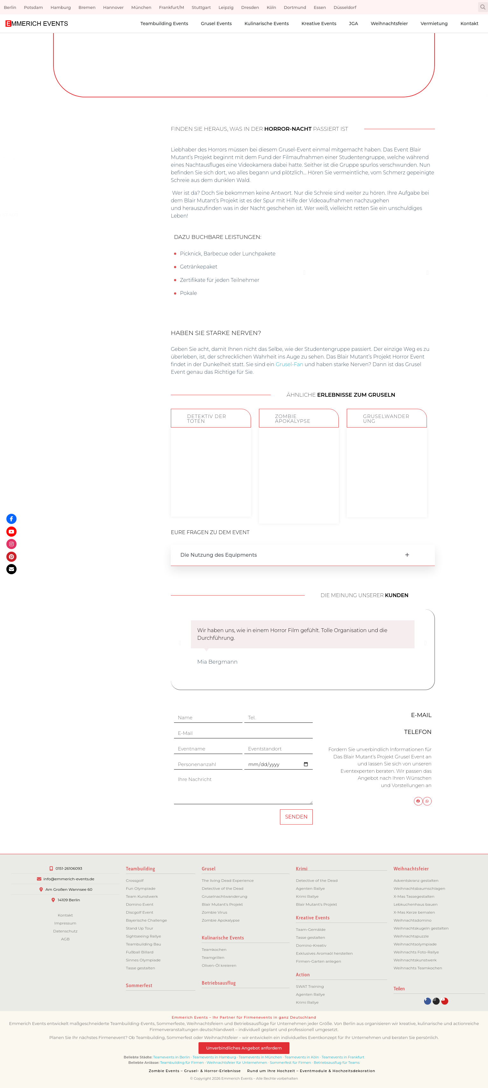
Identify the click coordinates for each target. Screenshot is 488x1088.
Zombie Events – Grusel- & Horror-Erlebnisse (195, 1071)
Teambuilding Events (164, 23)
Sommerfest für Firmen (290, 1062)
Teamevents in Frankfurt (343, 1057)
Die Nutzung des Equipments (218, 555)
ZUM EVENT (211, 497)
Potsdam (33, 7)
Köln (271, 7)
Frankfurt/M (171, 7)
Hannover (113, 7)
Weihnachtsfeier (389, 23)
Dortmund (295, 7)
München (141, 7)
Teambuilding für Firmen (182, 1062)
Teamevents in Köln (302, 1057)
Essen (320, 7)
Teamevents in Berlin (171, 1057)
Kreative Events (319, 23)
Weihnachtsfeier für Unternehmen (237, 1062)
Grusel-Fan (289, 364)
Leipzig (226, 7)
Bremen (87, 7)
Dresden (250, 7)
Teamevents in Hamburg (215, 1057)
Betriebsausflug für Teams (336, 1062)
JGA (353, 23)
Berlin (10, 7)
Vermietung (434, 23)
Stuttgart (201, 7)
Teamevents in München (260, 1057)
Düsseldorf (345, 7)
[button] (483, 7)
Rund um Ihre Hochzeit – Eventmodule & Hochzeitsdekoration (311, 1071)
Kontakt (469, 23)
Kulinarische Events (267, 23)
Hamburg (61, 7)
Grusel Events (216, 23)
